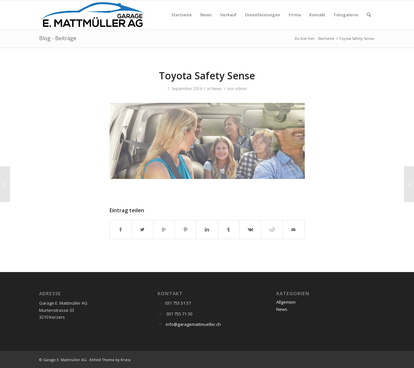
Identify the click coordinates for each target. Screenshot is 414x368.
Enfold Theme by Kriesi (110, 359)
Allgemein (286, 302)
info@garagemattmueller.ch (193, 324)
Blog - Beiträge (57, 38)
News (216, 88)
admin (241, 88)
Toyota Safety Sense (207, 75)
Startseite (326, 38)
